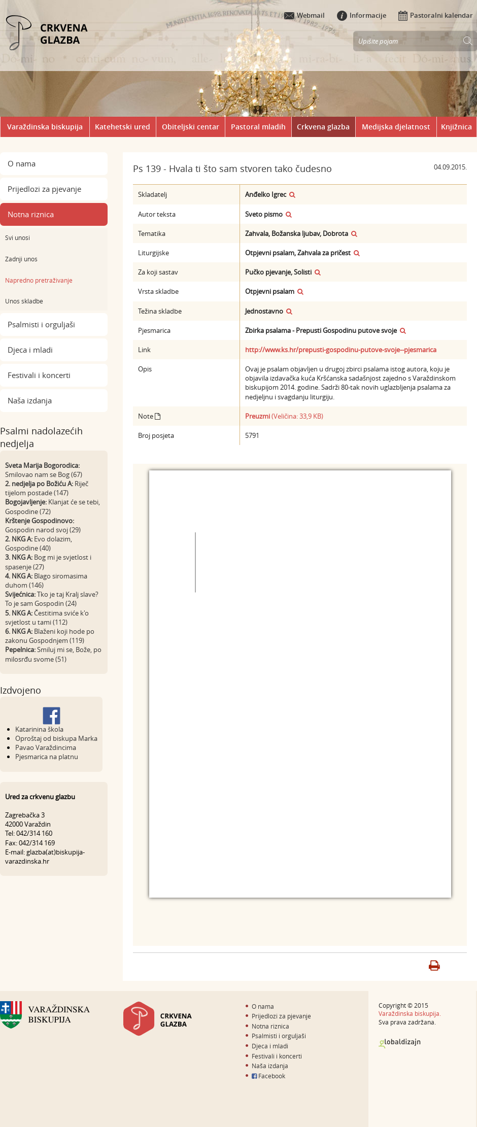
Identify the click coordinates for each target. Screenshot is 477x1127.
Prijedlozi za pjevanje (44, 189)
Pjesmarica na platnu (46, 756)
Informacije (361, 15)
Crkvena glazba (323, 126)
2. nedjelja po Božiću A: (39, 483)
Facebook (268, 1076)
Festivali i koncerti (39, 375)
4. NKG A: (18, 575)
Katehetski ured (122, 126)
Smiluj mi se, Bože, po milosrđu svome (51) (53, 654)
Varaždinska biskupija (45, 126)
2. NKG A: (18, 538)
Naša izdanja (30, 400)
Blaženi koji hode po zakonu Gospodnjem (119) (49, 636)
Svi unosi (17, 237)
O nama (22, 163)
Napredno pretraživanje (39, 280)
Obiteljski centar (190, 126)
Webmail (304, 15)
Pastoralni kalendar (435, 15)
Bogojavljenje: (26, 501)
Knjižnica (456, 126)
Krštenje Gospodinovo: (39, 520)
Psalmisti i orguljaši (41, 324)
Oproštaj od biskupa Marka (56, 738)
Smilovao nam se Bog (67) (43, 474)
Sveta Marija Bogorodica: (42, 465)
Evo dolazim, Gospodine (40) (38, 543)
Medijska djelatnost (396, 126)
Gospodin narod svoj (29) (43, 529)
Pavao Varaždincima (45, 747)
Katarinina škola (39, 729)
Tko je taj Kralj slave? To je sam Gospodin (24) (51, 599)
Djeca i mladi (30, 350)
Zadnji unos (21, 259)
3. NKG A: (18, 557)
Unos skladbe (24, 301)
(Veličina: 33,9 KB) (284, 416)
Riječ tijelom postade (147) (46, 488)
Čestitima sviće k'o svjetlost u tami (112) (47, 617)
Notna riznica (31, 214)
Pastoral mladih (258, 126)
